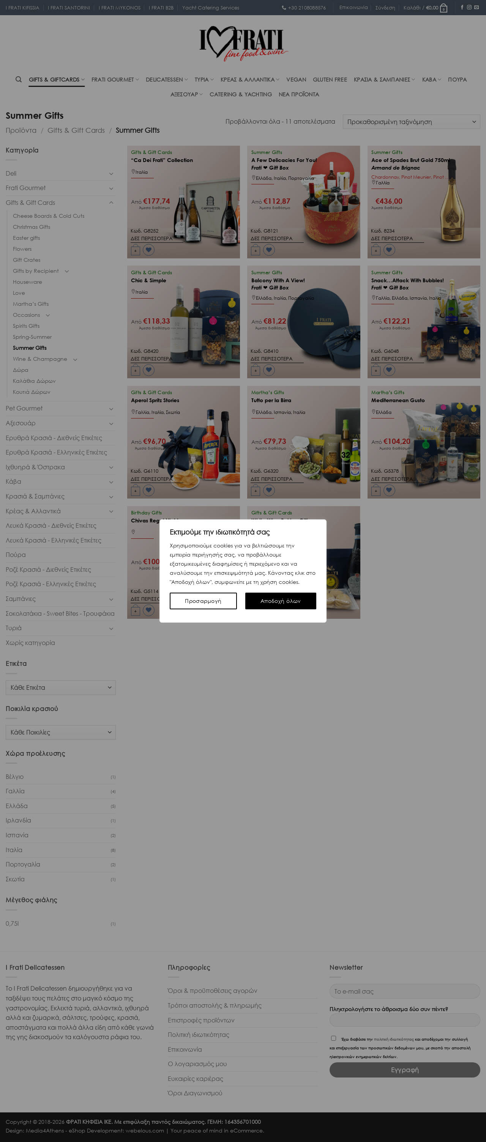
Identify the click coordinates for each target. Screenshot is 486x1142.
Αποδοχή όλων (280, 601)
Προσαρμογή (203, 601)
